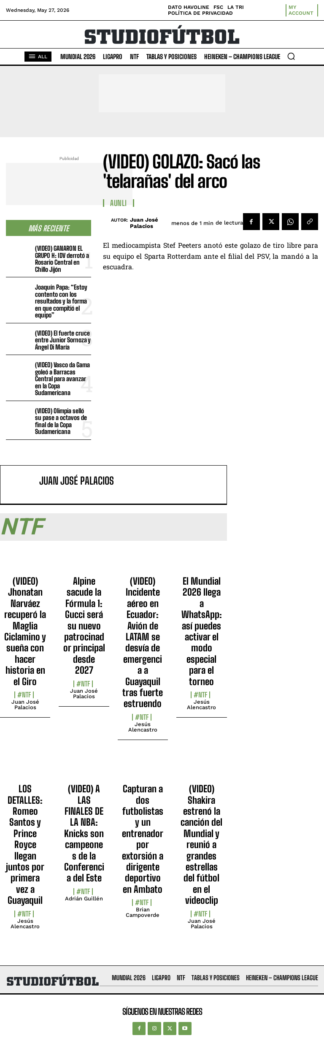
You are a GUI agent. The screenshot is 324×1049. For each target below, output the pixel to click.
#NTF (24, 694)
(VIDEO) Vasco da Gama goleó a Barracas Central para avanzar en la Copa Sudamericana (62, 378)
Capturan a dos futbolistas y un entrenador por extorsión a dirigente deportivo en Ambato (142, 839)
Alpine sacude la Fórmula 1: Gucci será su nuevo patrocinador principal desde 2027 (84, 625)
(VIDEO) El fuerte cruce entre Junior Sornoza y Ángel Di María (63, 340)
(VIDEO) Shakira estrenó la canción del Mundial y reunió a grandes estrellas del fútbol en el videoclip (201, 844)
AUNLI (118, 203)
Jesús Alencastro (142, 727)
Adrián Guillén (84, 898)
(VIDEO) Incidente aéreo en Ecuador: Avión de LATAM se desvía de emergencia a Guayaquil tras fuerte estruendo (142, 642)
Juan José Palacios (144, 223)
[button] (291, 56)
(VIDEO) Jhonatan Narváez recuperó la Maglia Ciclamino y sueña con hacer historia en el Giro (25, 631)
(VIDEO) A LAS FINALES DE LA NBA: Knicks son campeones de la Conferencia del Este (84, 833)
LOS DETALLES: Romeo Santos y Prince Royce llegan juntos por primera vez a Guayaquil (25, 844)
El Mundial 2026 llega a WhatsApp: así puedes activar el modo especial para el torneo (201, 631)
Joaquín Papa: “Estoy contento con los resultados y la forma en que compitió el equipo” (61, 301)
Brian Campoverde (142, 912)
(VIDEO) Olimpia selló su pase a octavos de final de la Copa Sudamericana (61, 421)
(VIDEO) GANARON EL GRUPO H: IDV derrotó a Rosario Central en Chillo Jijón (62, 258)
